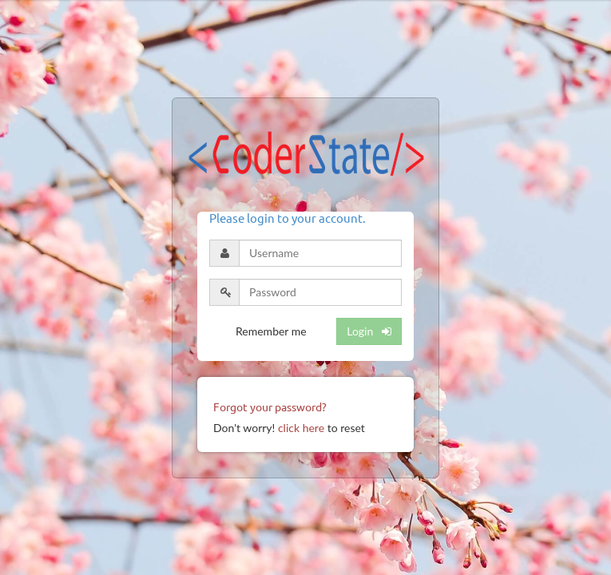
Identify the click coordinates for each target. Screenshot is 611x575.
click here (301, 427)
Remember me (271, 331)
